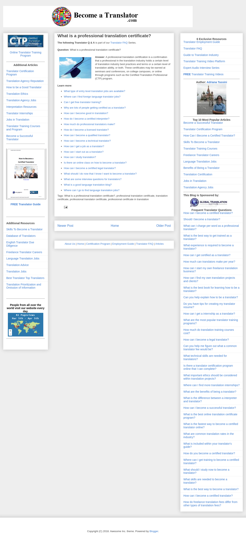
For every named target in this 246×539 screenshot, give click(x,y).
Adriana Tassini (217, 82)
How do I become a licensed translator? (86, 129)
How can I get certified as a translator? (206, 255)
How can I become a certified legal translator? (90, 168)
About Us (70, 243)
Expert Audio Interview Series (201, 67)
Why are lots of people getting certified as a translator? (95, 107)
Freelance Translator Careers (24, 252)
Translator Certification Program (202, 129)
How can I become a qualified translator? (87, 135)
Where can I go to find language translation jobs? (92, 190)
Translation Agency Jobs (21, 100)
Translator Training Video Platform (204, 61)
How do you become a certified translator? (209, 453)
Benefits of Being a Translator (201, 167)
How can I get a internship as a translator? (209, 313)
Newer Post (65, 225)
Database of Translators (21, 235)
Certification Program (98, 243)
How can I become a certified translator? (208, 213)
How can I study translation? (80, 157)
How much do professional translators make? (89, 124)
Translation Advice (17, 265)
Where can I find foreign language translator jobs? (92, 96)
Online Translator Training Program (25, 54)
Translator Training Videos (203, 74)
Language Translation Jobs (22, 258)
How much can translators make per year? (209, 261)
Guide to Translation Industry (201, 55)
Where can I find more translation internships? (211, 385)
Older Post (163, 225)
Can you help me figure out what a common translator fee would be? (210, 347)
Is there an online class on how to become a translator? (95, 162)
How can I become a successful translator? (209, 407)
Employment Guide (123, 243)
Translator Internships (19, 113)
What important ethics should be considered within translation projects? (210, 377)
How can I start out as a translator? (84, 151)
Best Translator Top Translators (25, 278)
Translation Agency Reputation (25, 81)
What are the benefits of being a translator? (209, 391)
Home (115, 225)
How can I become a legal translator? (206, 339)
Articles (159, 243)
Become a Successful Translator (203, 122)
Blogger (154, 531)
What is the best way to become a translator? (211, 489)
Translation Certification (197, 174)
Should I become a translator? (201, 219)
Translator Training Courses (200, 148)
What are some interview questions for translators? (93, 179)
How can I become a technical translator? (87, 140)
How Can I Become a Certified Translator (208, 135)
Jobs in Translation (17, 119)
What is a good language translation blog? (88, 184)
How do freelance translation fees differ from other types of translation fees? (210, 503)
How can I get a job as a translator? (84, 146)
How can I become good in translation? (86, 113)
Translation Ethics (17, 93)
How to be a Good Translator (24, 87)
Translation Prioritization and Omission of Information (23, 286)
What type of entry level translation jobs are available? (94, 91)
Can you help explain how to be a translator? (210, 297)
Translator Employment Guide (201, 42)
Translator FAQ (119, 42)
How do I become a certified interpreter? (86, 118)
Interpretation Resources (21, 106)
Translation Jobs (16, 271)
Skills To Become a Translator (24, 229)
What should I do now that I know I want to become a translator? (100, 173)
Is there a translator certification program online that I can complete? (208, 367)
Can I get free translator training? (82, 102)
